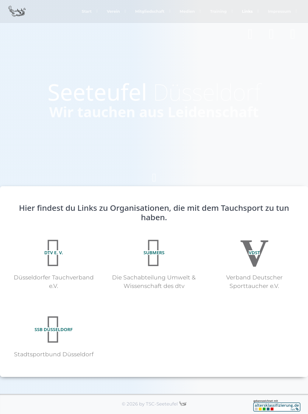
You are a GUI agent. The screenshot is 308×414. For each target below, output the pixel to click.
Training (217, 11)
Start (84, 11)
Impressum (279, 11)
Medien (186, 11)
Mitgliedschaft (148, 11)
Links (246, 11)
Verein (111, 11)
